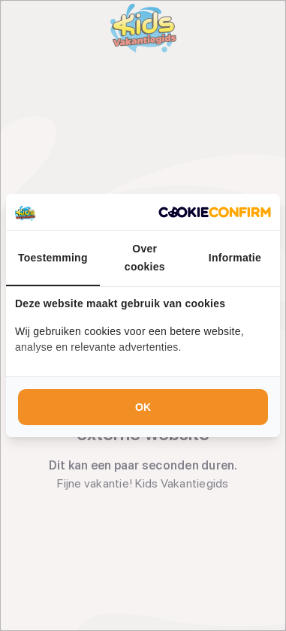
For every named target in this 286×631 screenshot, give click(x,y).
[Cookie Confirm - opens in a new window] (214, 212)
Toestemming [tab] (53, 258)
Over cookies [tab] (145, 258)
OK (143, 407)
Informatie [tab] (235, 258)
